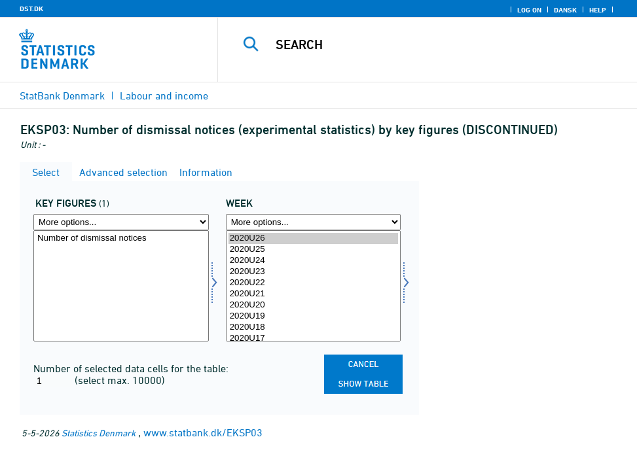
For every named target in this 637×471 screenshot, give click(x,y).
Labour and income (164, 95)
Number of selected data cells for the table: (130, 368)
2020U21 (313, 294)
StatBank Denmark (62, 95)
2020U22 (313, 282)
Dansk (565, 9)
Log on (529, 9)
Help (597, 9)
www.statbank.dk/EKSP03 (203, 432)
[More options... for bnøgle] (121, 222)
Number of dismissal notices (121, 238)
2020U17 (313, 338)
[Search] (436, 44)
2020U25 (313, 249)
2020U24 (313, 260)
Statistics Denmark (99, 432)
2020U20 (313, 305)
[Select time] (313, 285)
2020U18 (313, 327)
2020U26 (313, 238)
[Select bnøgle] (121, 285)
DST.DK (31, 8)
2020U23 (313, 271)
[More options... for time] (313, 222)
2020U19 (313, 316)
